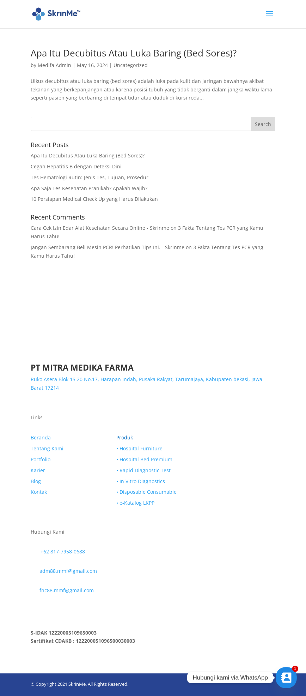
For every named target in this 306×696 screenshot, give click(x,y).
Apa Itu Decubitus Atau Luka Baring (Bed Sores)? (134, 53)
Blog (36, 481)
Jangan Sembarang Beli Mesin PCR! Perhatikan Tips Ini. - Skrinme (107, 247)
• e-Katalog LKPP (135, 502)
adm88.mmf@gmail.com (68, 571)
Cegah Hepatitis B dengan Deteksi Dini (76, 166)
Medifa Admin (54, 65)
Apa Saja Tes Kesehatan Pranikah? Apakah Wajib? (89, 188)
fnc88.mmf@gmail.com (66, 590)
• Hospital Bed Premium (144, 459)
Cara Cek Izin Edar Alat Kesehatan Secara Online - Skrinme (100, 227)
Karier (38, 470)
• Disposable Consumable (146, 491)
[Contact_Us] (286, 677)
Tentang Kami (47, 448)
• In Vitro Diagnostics (140, 481)
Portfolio (40, 459)
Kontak (39, 491)
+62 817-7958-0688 (63, 551)
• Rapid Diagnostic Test (143, 470)
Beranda (41, 437)
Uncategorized (131, 65)
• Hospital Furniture (139, 448)
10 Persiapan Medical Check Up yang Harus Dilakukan (94, 199)
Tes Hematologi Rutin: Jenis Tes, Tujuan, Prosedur (89, 177)
